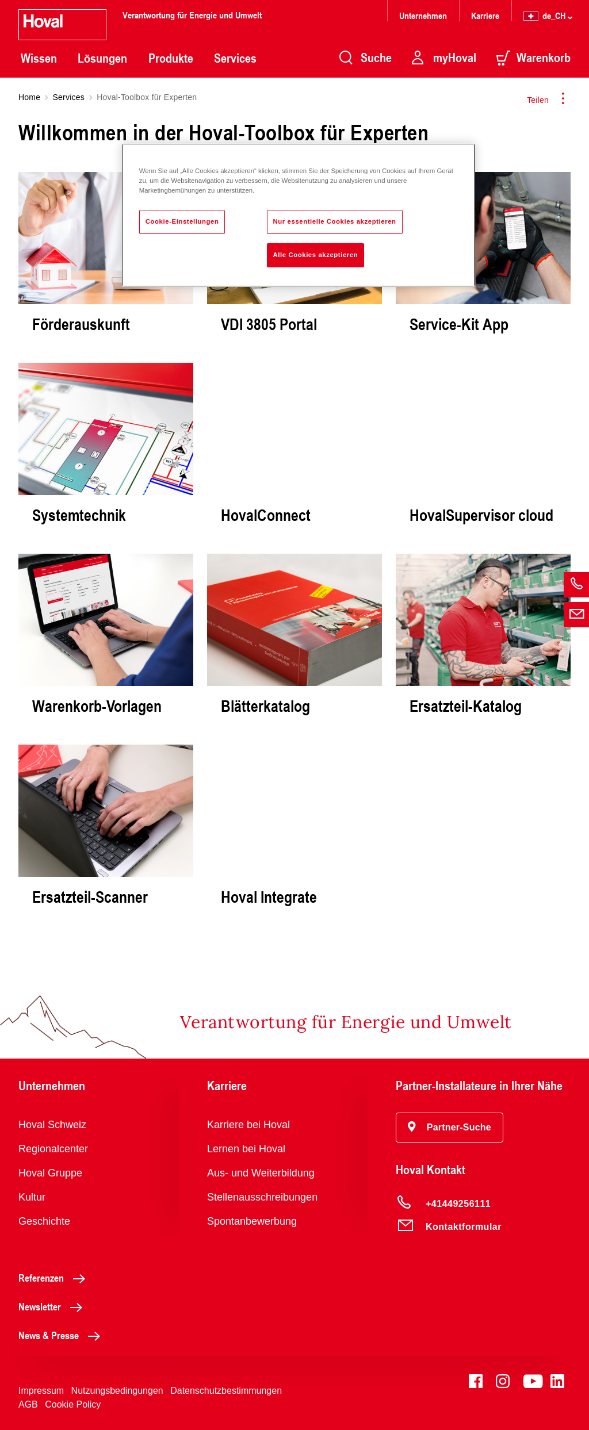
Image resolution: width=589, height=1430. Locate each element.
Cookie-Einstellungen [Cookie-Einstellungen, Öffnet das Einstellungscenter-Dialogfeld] (182, 221)
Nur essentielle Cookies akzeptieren (334, 221)
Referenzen (54, 1277)
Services (235, 58)
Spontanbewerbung (252, 1221)
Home (29, 97)
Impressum (41, 1391)
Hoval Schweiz (52, 1124)
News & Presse (62, 1335)
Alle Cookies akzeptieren (315, 254)
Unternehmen (423, 15)
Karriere (485, 15)
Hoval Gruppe (50, 1173)
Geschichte (44, 1221)
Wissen (39, 58)
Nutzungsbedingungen (117, 1391)
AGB (28, 1404)
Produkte (170, 58)
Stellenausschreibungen (262, 1197)
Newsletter (53, 1306)
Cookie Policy (73, 1404)
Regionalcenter (53, 1149)
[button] (449, 1128)
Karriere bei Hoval (248, 1124)
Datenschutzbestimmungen (226, 1391)
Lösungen (102, 58)
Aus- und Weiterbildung (261, 1173)
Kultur (31, 1197)
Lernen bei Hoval (246, 1149)
